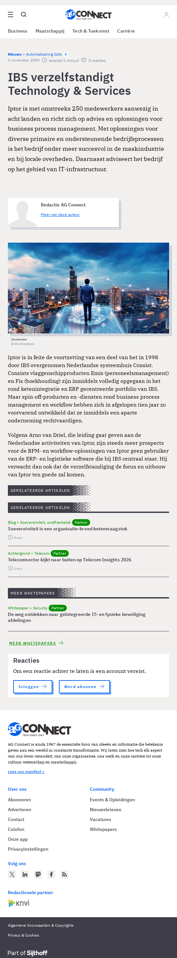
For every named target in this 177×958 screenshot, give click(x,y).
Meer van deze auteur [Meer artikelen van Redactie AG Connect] (60, 214)
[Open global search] (23, 14)
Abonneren (19, 800)
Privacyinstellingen (28, 849)
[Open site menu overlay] (10, 14)
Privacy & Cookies (23, 935)
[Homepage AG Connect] (88, 14)
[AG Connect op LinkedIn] (25, 874)
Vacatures (100, 819)
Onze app (18, 839)
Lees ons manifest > (26, 771)
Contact (16, 819)
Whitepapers (103, 829)
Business (18, 31)
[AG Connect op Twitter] (12, 874)
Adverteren (19, 809)
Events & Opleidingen (112, 800)
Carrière (126, 31)
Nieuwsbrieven (105, 809)
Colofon (16, 829)
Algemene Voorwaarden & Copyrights (41, 925)
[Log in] (166, 14)
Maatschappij (50, 31)
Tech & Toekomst (90, 31)
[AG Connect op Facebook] (51, 874)
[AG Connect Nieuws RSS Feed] (64, 874)
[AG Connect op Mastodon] (38, 874)
